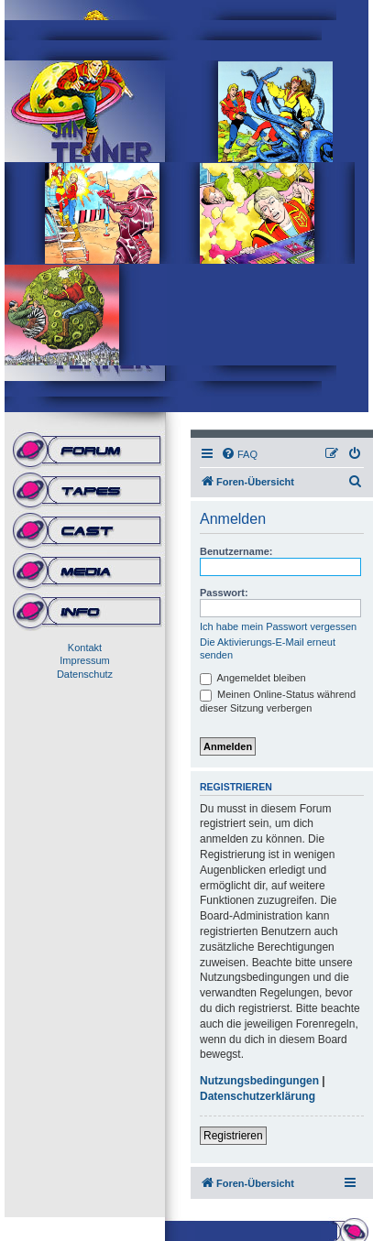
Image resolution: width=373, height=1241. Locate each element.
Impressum (84, 660)
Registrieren (233, 1135)
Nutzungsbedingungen (259, 1080)
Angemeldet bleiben (253, 677)
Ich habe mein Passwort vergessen (278, 626)
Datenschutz (85, 674)
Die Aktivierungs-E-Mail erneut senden (267, 648)
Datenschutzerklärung (257, 1096)
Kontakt (85, 647)
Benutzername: (236, 551)
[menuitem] (239, 454)
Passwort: (224, 592)
